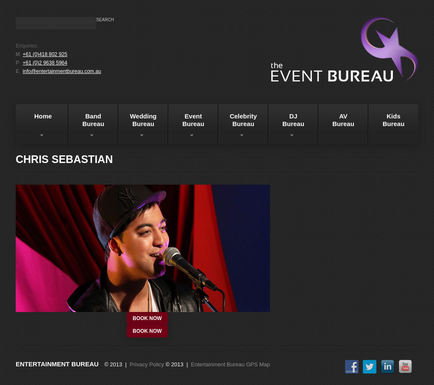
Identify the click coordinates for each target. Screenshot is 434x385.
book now (147, 318)
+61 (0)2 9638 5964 (45, 63)
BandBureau (86, 126)
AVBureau (343, 119)
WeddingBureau (137, 126)
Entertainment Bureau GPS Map (230, 364)
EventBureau (186, 126)
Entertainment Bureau (57, 364)
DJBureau (286, 126)
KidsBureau (394, 119)
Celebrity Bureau (237, 126)
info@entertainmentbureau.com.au (62, 71)
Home (35, 126)
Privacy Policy (147, 364)
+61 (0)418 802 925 (45, 54)
